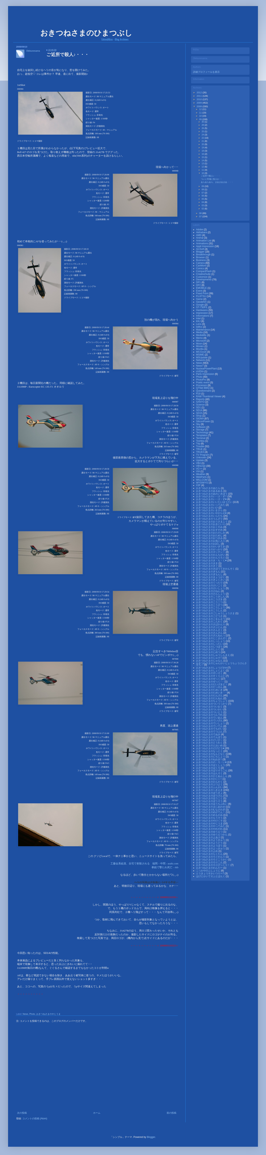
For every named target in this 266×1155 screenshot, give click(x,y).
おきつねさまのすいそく (209, 673)
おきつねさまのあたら (208, 488)
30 (203, 122)
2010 (200, 99)
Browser (201, 257)
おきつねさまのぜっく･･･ (210, 681)
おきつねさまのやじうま (48, 1014)
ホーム (96, 1112)
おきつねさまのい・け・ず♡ (212, 496)
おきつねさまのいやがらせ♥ (211, 513)
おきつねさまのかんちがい (211, 554)
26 (203, 128)
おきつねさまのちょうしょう (212, 701)
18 (203, 151)
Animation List (204, 240)
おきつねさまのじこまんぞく (212, 638)
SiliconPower (203, 421)
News (25, 1014)
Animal (200, 237)
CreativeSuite (203, 274)
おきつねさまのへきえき (209, 790)
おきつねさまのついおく (209, 706)
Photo (32, 1014)
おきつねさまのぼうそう (209, 801)
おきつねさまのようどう (209, 842)
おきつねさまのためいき (209, 689)
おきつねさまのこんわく (209, 621)
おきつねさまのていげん (209, 720)
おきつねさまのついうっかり (212, 703)
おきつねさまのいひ (207, 507)
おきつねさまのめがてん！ (211, 812)
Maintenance (203, 329)
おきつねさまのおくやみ (209, 527)
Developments (204, 279)
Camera (200, 263)
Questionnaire (204, 390)
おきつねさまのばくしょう (211, 765)
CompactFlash (204, 271)
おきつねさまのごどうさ (209, 616)
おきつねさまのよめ (207, 851)
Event (199, 290)
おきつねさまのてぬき (208, 734)
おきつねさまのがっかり (209, 549)
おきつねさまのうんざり (209, 518)
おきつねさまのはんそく (209, 773)
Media (199, 332)
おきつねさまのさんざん (209, 632)
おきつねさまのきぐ (207, 566)
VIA (198, 471)
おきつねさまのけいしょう (211, 588)
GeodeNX (201, 301)
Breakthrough (203, 254)
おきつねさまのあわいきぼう (212, 493)
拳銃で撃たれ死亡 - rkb (165, 867)
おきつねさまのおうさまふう (212, 521)
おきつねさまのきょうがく (211, 577)
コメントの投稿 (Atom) (34, 1118)
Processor (202, 385)
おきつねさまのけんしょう (211, 593)
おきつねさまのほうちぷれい (212, 804)
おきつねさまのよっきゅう (211, 848)
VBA (199, 463)
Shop (199, 415)
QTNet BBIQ (203, 388)
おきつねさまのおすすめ (209, 529)
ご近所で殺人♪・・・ (210, 176)
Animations (202, 243)
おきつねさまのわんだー (209, 867)
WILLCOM (202, 479)
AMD (199, 235)
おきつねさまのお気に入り (211, 541)
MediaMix (201, 335)
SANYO (200, 401)
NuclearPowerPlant (206, 368)
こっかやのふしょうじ (208, 870)
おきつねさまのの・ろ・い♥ (211, 762)
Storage (200, 429)
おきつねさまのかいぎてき (211, 546)
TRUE (199, 449)
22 (203, 138)
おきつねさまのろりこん (209, 862)
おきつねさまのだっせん (209, 687)
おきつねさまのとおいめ (209, 745)
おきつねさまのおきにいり (211, 524)
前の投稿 (171, 1112)
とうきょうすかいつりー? (210, 873)
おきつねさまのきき (207, 563)
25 (203, 131)
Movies (200, 346)
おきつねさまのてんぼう (209, 737)
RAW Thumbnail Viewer (209, 396)
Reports (200, 399)
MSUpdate (202, 357)
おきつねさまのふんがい (209, 787)
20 (203, 144)
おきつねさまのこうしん (209, 610)
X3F (198, 485)
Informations (203, 315)
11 (200, 112)
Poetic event (203, 382)
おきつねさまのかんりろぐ (211, 557)
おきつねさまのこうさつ (209, 605)
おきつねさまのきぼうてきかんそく (215, 568)
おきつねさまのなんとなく (211, 754)
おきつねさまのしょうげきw (212, 667)
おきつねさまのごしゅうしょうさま (215, 613)
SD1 (199, 407)
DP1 (199, 282)
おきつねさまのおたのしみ (211, 532)
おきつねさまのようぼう (209, 845)
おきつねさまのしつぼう (209, 646)
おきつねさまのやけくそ (209, 820)
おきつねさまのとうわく (209, 742)
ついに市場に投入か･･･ (211, 179)
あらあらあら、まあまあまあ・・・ (217, 182)
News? (200, 365)
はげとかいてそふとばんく (211, 876)
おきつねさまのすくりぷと (211, 676)
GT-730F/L (202, 307)
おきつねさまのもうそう (209, 817)
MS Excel (201, 351)
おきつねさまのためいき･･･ (211, 692)
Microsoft (201, 340)
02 (203, 208)
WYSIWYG (202, 482)
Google (200, 304)
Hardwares (202, 310)
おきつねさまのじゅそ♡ (209, 657)
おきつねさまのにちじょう (211, 756)
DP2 (199, 285)
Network (201, 360)
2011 (200, 96)
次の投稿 (22, 1112)
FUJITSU (201, 296)
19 (203, 147)
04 (203, 202)
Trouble (200, 446)
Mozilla (200, 349)
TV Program (203, 454)
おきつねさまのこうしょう (211, 607)
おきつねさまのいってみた (211, 504)
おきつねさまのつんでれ (209, 714)
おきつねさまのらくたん (209, 853)
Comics (200, 268)
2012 (200, 92)
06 (203, 195)
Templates (202, 435)
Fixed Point (202, 293)
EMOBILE (202, 288)
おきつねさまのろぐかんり (211, 856)
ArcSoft (200, 249)
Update (200, 460)
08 (203, 189)
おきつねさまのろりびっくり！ (213, 865)
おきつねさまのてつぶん (209, 731)
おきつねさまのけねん (208, 591)
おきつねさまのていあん (209, 717)
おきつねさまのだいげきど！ (212, 684)
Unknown (201, 457)
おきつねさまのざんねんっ (211, 635)
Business (201, 260)
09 (200, 119)
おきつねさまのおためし (209, 535)
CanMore (201, 265)
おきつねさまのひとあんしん (212, 776)
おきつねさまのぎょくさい (211, 579)
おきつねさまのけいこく (209, 585)
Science (200, 404)
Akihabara (202, 232)
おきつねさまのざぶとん (209, 627)
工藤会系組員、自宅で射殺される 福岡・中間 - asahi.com (144, 863)
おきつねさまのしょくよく (211, 670)
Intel (198, 318)
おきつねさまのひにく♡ (209, 779)
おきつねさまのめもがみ (209, 815)
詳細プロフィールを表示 (206, 72)
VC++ (199, 468)
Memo (200, 338)
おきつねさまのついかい (209, 709)
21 (203, 141)
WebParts (201, 477)
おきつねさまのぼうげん (209, 795)
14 (203, 160)
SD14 (199, 410)
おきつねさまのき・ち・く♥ (211, 560)
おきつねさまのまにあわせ (211, 806)
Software (201, 427)
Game (199, 299)
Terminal (201, 438)
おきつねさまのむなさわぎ (211, 809)
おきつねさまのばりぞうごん (212, 770)
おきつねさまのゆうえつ (209, 831)
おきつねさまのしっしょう (211, 641)
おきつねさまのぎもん (208, 571)
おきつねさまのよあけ (208, 837)
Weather (201, 474)
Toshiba (200, 441)
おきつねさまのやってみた (211, 826)
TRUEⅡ (200, 452)
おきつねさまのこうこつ (209, 602)
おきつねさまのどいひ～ (209, 740)
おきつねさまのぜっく (208, 678)
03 (203, 205)
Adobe (200, 229)
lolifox (199, 326)
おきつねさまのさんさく (209, 630)
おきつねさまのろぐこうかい (212, 859)
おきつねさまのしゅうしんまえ (213, 655)
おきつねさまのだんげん (209, 695)
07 (203, 192)
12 (200, 109)
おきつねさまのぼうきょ (209, 792)
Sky (198, 424)
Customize (202, 276)
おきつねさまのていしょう (211, 723)
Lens (199, 324)
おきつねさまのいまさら (209, 510)
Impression (202, 313)
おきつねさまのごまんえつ (211, 619)
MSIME (200, 354)
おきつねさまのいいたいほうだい (214, 502)
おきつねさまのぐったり (209, 582)
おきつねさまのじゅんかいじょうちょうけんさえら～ (221, 664)
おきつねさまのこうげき (209, 599)
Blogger (200, 251)
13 (203, 163)
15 (203, 157)
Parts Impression (205, 374)
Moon (199, 343)
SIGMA (200, 418)
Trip (198, 443)
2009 (200, 103)
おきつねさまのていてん (209, 726)
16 (203, 154)
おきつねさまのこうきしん (211, 596)
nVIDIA (200, 371)
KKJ (198, 321)
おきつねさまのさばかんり (211, 624)
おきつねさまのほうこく (209, 798)
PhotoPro (201, 379)
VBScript (201, 466)
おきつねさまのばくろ (208, 767)
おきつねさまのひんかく (209, 781)
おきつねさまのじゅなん (209, 660)
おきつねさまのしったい (209, 643)
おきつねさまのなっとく (209, 751)
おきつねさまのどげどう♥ (210, 748)
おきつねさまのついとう (209, 712)
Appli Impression (205, 246)
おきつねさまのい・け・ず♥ (211, 499)
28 (203, 125)
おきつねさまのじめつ (208, 652)
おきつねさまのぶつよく (209, 784)
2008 (200, 106)
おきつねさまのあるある (209, 491)
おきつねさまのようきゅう (211, 840)
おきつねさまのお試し (208, 543)
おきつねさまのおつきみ (209, 538)
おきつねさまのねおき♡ (209, 759)
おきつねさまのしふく (208, 649)
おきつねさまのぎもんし (209, 574)
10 (200, 116)
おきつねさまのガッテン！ (211, 552)
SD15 (199, 413)
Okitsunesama (33, 51)
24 (203, 134)
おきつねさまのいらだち (209, 516)
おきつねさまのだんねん (209, 698)
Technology (202, 432)
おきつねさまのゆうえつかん (212, 834)
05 (203, 199)
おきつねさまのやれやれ (209, 829)
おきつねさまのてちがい (209, 728)
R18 (198, 393)
